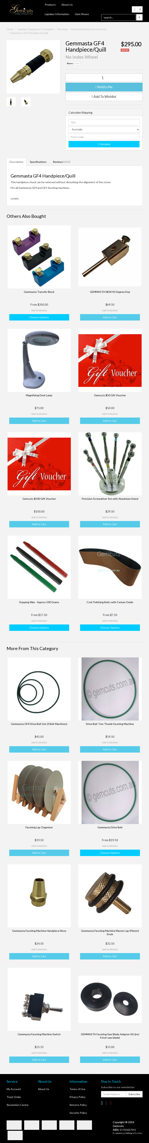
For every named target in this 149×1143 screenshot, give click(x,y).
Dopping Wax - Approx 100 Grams (39, 602)
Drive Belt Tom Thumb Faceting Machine (110, 723)
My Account (14, 1089)
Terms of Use (77, 1089)
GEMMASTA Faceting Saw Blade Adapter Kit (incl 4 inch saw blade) (110, 1036)
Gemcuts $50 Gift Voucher (110, 395)
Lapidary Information (57, 14)
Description (16, 161)
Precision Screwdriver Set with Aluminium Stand (110, 498)
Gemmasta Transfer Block (39, 291)
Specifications (38, 161)
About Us (67, 4)
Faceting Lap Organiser (39, 827)
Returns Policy (78, 1104)
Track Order (14, 1097)
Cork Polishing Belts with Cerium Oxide (110, 602)
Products (50, 4)
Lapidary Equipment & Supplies (36, 29)
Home (10, 29)
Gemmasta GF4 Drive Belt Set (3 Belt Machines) (39, 723)
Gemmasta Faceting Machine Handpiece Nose (39, 930)
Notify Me (104, 87)
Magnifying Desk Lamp (39, 395)
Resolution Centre (18, 1104)
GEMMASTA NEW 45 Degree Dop (110, 291)
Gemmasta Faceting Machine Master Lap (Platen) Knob (110, 932)
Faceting (62, 29)
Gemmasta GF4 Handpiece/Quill (29, 32)
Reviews (62, 161)
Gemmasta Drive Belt (110, 827)
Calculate (104, 144)
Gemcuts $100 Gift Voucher (39, 498)
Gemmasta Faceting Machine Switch (39, 1034)
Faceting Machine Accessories (89, 29)
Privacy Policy (77, 1097)
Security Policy (78, 1112)
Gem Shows (82, 14)
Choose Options (39, 317)
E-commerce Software (123, 1133)
